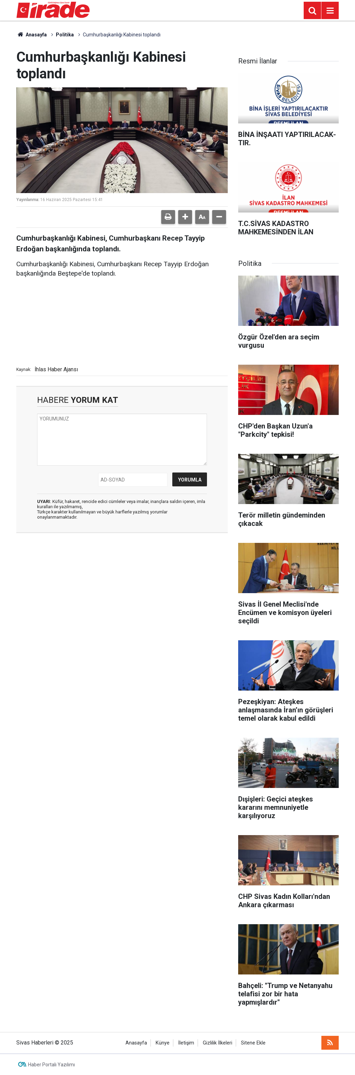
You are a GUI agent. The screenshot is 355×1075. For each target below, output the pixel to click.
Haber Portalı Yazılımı (51, 1064)
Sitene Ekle (253, 1043)
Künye (163, 1043)
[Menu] (330, 11)
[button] (185, 217)
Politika (65, 34)
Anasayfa (31, 34)
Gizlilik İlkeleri (217, 1043)
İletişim (186, 1043)
